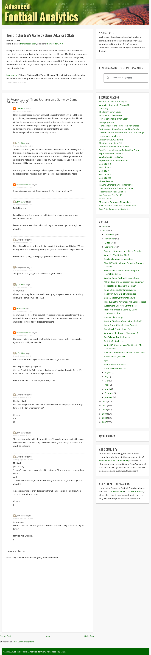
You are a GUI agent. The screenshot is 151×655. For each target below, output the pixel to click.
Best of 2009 (105, 177)
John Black (20, 143)
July (107, 376)
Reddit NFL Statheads (114, 341)
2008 (104, 418)
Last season (12, 75)
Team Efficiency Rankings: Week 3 (120, 289)
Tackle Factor (105, 198)
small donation (117, 491)
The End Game (106, 181)
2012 (104, 401)
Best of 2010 (105, 174)
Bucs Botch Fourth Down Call (117, 329)
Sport (106, 360)
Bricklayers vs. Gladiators (111, 139)
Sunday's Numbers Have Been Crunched (123, 251)
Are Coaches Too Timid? (110, 195)
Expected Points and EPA (111, 153)
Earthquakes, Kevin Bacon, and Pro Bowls (119, 129)
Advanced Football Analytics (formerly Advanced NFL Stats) (38, 651)
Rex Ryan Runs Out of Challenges (120, 293)
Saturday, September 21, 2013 (23, 460)
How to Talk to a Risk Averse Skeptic (116, 188)
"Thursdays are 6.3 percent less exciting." (124, 281)
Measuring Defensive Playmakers (115, 202)
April (107, 384)
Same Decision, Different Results (119, 297)
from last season (28, 43)
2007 (104, 422)
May (107, 380)
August (108, 372)
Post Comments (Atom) (23, 641)
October (109, 242)
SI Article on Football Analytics (113, 101)
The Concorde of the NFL (110, 143)
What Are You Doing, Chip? (116, 255)
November (110, 238)
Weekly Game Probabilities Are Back (121, 278)
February (109, 393)
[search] (125, 78)
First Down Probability (109, 136)
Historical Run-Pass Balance (112, 191)
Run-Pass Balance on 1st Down (114, 146)
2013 (104, 230)
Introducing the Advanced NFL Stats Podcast (125, 301)
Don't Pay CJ (104, 108)
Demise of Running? (113, 317)
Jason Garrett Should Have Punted (120, 325)
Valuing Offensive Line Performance (116, 184)
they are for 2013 (55, 43)
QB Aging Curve (106, 122)
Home (47, 636)
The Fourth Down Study (110, 111)
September (110, 246)
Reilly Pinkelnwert (23, 184)
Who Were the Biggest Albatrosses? (121, 333)
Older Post (89, 636)
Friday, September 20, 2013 (22, 356)
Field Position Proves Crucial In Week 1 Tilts (124, 352)
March (108, 389)
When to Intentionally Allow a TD (114, 105)
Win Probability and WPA (111, 157)
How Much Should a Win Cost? (113, 118)
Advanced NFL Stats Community (114, 460)
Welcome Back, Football (115, 364)
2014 (104, 226)
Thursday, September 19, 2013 (23, 146)
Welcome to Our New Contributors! (120, 305)
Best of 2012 (105, 167)
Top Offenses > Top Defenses (113, 160)
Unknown (20, 308)
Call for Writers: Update (115, 368)
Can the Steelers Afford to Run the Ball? (123, 321)
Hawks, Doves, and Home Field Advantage (119, 125)
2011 (104, 405)
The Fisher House (135, 491)
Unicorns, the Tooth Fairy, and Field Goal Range (121, 132)
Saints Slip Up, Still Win (115, 356)
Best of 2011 (105, 170)
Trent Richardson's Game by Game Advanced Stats (40, 35)
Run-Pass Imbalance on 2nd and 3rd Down (119, 150)
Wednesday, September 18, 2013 (23, 111)
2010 (104, 409)
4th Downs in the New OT (111, 115)
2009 (104, 413)
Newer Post (5, 636)
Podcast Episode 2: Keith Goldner (120, 285)
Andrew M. (21, 108)
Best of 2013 (105, 163)
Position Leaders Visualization (118, 259)
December (110, 234)
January (109, 397)
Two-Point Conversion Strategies (114, 209)
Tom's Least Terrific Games (117, 337)
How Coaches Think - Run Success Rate (117, 205)
